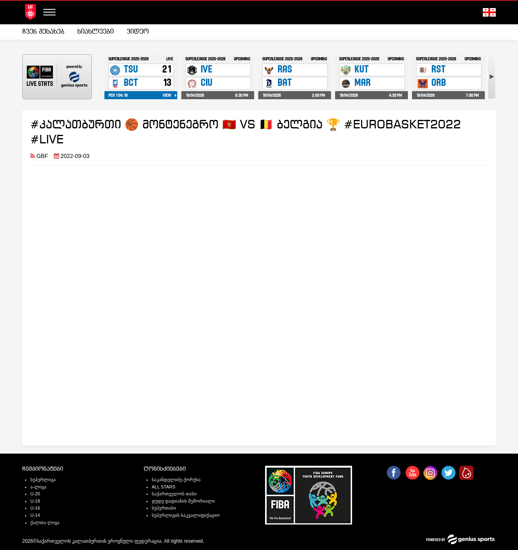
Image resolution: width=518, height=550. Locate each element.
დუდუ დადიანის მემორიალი (183, 501)
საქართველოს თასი (174, 493)
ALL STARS (163, 486)
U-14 (35, 515)
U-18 (35, 501)
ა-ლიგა (38, 486)
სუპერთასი (164, 507)
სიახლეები (95, 31)
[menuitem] (46, 32)
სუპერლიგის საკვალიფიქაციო (186, 515)
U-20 (35, 493)
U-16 (35, 507)
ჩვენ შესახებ (43, 31)
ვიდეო (138, 31)
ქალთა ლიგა (44, 522)
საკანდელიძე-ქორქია (176, 479)
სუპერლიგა (43, 479)
